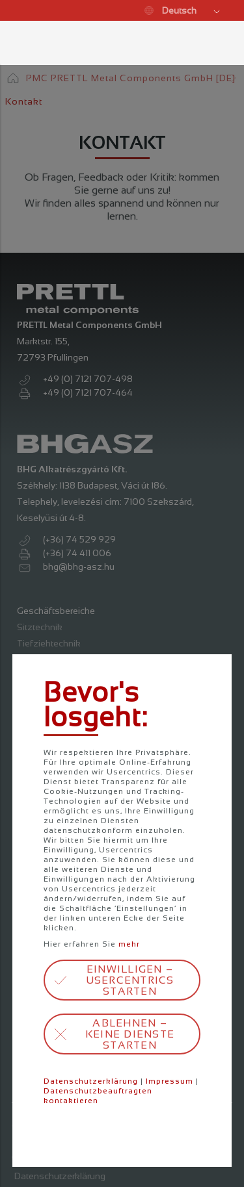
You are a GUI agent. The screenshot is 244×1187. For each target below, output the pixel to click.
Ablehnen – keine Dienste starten (129, 1034)
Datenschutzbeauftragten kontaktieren (98, 1095)
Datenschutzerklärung (91, 1081)
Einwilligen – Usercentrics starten (130, 980)
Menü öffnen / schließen (23, 42)
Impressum (169, 1081)
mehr (129, 944)
